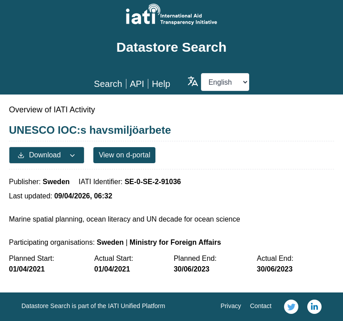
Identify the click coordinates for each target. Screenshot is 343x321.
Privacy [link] (231, 305)
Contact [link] (261, 305)
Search (108, 84)
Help (161, 84)
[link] (291, 307)
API (137, 84)
